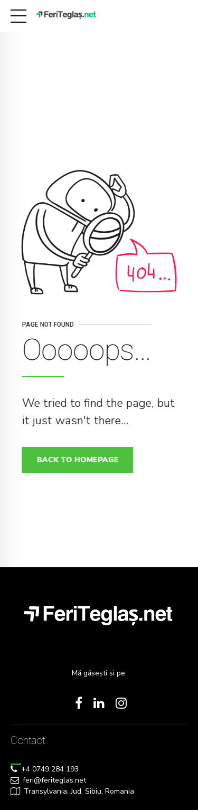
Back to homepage (80, 460)
